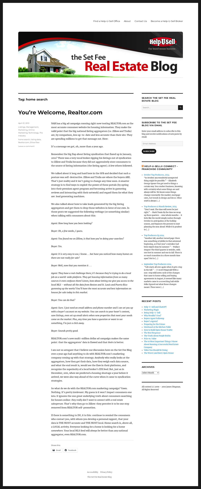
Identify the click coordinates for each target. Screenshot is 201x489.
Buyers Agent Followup (154, 318)
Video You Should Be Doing (156, 350)
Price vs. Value (150, 338)
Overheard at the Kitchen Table (157, 327)
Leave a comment (26, 146)
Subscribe (149, 151)
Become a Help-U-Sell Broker (167, 21)
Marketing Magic (151, 310)
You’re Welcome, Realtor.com (60, 112)
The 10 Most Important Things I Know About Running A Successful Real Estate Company (161, 344)
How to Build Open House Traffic (158, 330)
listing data (36, 139)
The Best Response (152, 333)
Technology (33, 133)
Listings (21, 127)
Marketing (23, 130)
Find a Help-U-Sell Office (106, 21)
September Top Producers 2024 (157, 264)
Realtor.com (23, 142)
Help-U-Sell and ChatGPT (155, 307)
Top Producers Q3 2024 (154, 235)
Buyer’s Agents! (151, 321)
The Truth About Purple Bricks (157, 336)
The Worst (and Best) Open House (159, 353)
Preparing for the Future (154, 324)
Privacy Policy (106, 472)
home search (24, 139)
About (127, 21)
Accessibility (92, 472)
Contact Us (141, 21)
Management (32, 127)
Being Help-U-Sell (152, 313)
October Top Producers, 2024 (156, 175)
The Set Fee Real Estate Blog (99, 477)
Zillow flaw (34, 142)
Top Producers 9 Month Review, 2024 (160, 206)
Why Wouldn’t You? (152, 315)
